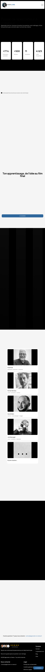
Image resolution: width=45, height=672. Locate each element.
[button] (42, 5)
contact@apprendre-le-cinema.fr (34, 636)
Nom (24, 551)
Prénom (3, 551)
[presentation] (10, 567)
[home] (8, 5)
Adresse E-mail (4, 556)
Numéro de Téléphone (6, 560)
